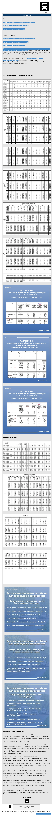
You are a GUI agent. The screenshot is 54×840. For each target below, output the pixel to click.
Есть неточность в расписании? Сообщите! (26, 807)
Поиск (45, 12)
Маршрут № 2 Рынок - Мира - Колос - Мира (15, 25)
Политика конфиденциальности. (43, 814)
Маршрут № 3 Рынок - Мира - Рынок (14, 29)
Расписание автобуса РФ (19, 6)
